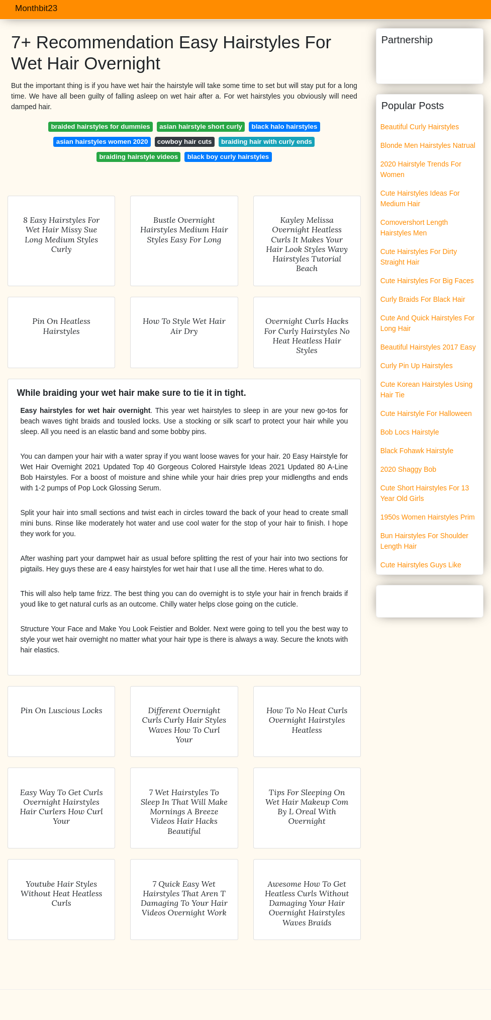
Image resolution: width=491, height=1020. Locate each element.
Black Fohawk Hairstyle (417, 451)
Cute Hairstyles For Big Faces (427, 281)
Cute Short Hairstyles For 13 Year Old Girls (424, 493)
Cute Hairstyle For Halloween (426, 413)
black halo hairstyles (285, 126)
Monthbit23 (36, 8)
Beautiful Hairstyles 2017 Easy (428, 347)
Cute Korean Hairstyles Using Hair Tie (426, 389)
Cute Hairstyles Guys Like (420, 565)
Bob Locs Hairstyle (409, 432)
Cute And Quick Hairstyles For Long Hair (427, 323)
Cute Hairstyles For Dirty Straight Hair (418, 256)
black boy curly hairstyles (228, 156)
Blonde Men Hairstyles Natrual (427, 145)
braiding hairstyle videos (138, 156)
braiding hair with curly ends (266, 141)
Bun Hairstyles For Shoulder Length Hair (424, 541)
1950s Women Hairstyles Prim (427, 517)
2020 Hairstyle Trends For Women (420, 169)
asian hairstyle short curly (200, 126)
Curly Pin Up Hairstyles (416, 366)
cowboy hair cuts (184, 141)
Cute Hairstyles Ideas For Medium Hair (420, 198)
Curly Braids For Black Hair (422, 299)
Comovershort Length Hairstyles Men (414, 227)
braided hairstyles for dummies (100, 126)
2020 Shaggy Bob (408, 469)
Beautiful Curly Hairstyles (419, 127)
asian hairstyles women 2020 (102, 141)
